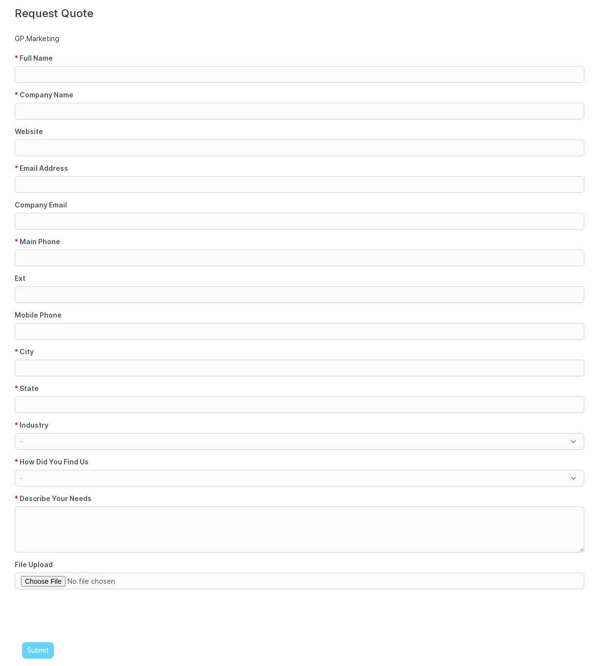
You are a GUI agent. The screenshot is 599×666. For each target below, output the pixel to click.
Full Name (34, 58)
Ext (20, 278)
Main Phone (37, 241)
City (24, 351)
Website (29, 131)
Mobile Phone (38, 315)
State (27, 388)
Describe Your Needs (53, 498)
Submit (38, 650)
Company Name (44, 95)
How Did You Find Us (52, 462)
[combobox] (299, 441)
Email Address (41, 168)
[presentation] (89, 616)
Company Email (41, 205)
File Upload (34, 564)
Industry (31, 425)
